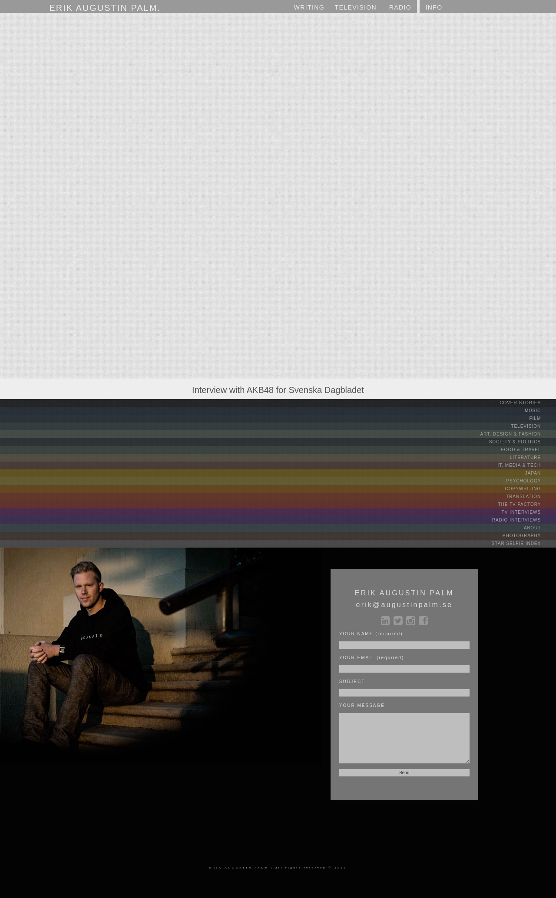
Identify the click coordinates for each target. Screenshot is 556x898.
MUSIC (539, 410)
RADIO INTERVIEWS (523, 520)
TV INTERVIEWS (528, 512)
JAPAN (539, 473)
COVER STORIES (527, 402)
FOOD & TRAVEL (528, 449)
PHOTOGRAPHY (528, 535)
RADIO (400, 7)
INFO (433, 7)
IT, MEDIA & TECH (526, 465)
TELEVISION (532, 426)
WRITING (309, 7)
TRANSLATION (530, 496)
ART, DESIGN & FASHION (517, 434)
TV (356, 7)
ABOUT (539, 527)
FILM (541, 418)
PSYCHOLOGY (530, 481)
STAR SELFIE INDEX (523, 543)
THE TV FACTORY (526, 504)
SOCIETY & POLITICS (521, 441)
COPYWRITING (529, 488)
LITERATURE (532, 457)
